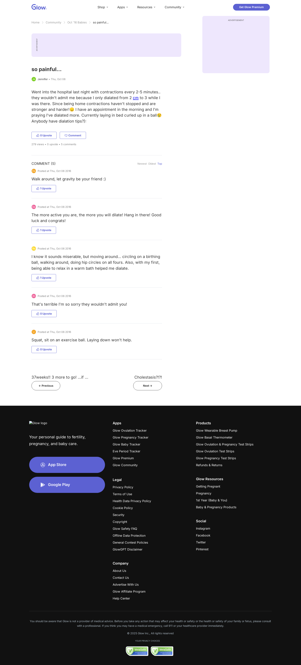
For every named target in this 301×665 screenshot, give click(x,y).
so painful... (101, 22)
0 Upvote (44, 135)
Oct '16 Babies (77, 22)
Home (35, 22)
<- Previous (46, 385)
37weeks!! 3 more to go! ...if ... (59, 377)
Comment (72, 135)
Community (53, 22)
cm (136, 97)
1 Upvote (43, 188)
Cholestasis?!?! (148, 377)
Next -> (147, 385)
